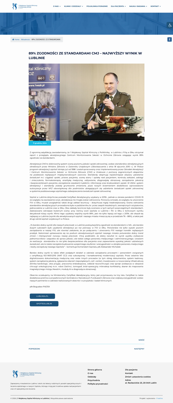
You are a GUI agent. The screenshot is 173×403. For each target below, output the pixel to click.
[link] (170, 25)
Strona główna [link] (95, 370)
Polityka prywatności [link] (98, 384)
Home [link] (15, 39)
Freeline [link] (159, 398)
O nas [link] (90, 373)
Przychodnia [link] (94, 380)
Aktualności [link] (25, 39)
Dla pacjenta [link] (131, 370)
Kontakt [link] (129, 373)
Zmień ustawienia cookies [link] (138, 377)
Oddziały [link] (92, 377)
